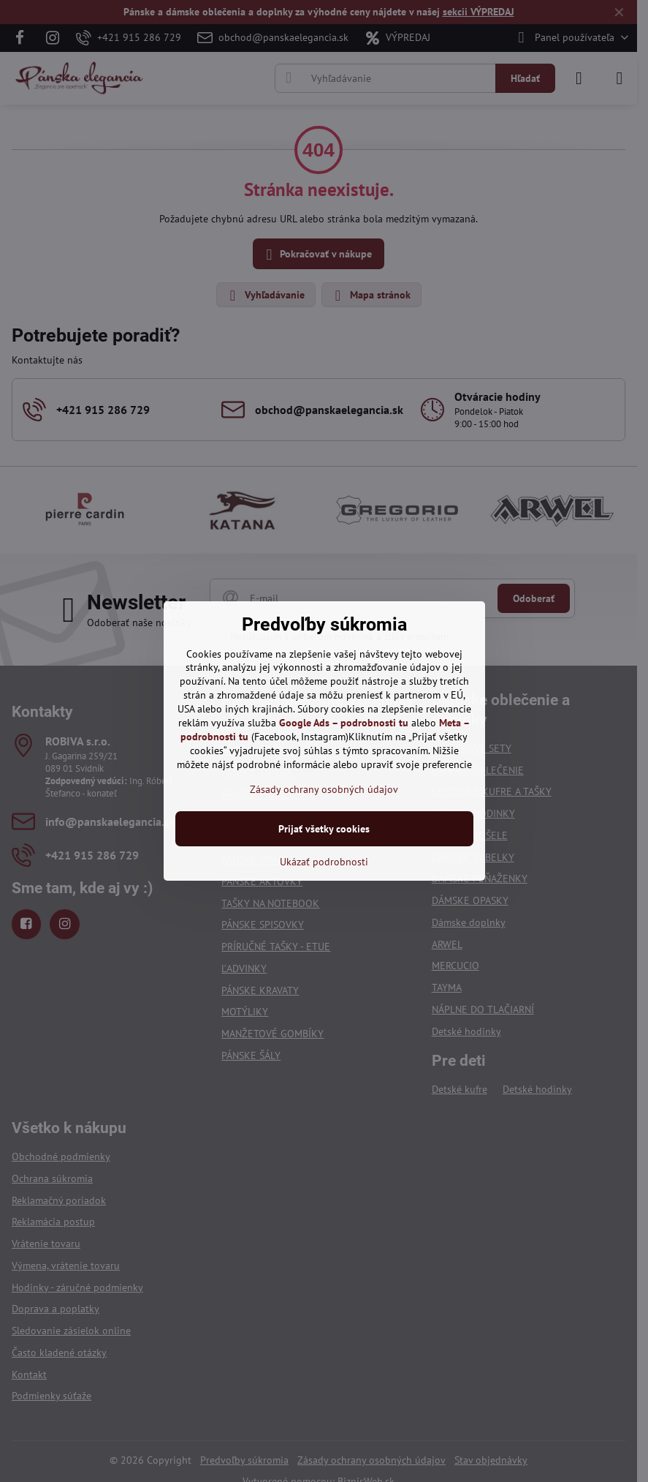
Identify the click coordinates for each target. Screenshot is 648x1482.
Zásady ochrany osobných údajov (324, 789)
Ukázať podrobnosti (324, 861)
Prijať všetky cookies (324, 828)
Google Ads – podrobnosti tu (343, 722)
